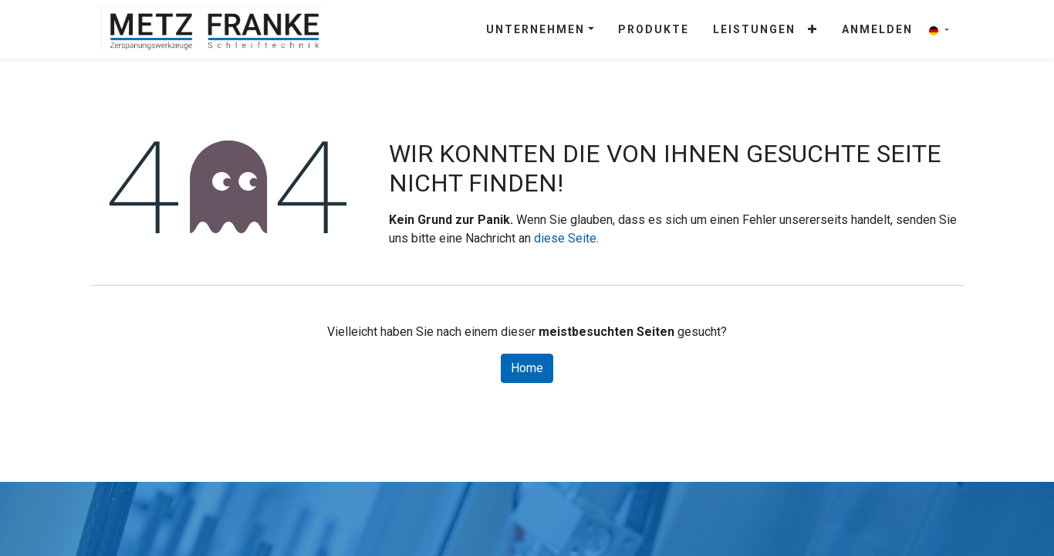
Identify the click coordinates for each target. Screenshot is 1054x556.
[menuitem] (653, 29)
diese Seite (565, 238)
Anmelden (877, 29)
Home (527, 368)
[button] (813, 29)
